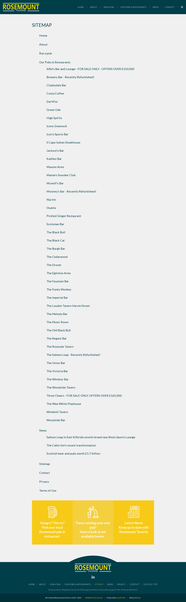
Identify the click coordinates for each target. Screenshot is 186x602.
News (155, 7)
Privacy (44, 481)
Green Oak (53, 109)
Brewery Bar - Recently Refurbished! (70, 77)
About (93, 7)
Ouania (51, 207)
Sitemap (44, 464)
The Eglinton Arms (58, 273)
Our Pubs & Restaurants (133, 7)
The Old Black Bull (58, 330)
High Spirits (54, 118)
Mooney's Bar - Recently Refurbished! (71, 191)
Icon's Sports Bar (57, 134)
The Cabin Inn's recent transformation (71, 445)
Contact (170, 7)
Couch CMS (120, 598)
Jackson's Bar (55, 150)
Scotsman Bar (55, 224)
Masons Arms (55, 167)
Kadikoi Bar (54, 158)
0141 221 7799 (150, 584)
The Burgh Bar (55, 248)
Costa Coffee (55, 93)
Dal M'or (52, 101)
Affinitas (137, 598)
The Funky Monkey (58, 289)
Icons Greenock (56, 126)
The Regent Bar (56, 338)
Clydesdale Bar (56, 85)
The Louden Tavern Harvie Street (68, 305)
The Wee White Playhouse (63, 403)
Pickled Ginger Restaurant (63, 216)
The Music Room (57, 322)
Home (81, 7)
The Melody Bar (56, 314)
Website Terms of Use (94, 598)
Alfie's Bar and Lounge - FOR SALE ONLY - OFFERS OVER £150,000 (90, 69)
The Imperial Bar (57, 297)
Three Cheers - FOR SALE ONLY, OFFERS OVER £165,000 (84, 395)
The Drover (53, 265)
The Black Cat (55, 240)
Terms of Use (47, 490)
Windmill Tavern (57, 412)
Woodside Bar (55, 420)
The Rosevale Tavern (60, 346)
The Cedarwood (57, 256)
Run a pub (109, 7)
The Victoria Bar (57, 371)
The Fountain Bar (57, 281)
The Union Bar (55, 363)
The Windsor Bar (57, 379)
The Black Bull (55, 232)
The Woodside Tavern (60, 387)
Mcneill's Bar (55, 183)
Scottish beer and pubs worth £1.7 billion (73, 453)
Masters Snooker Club (61, 175)
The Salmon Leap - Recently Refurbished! (73, 354)
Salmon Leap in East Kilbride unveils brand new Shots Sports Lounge (90, 437)
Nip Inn (51, 199)
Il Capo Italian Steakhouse (63, 142)
